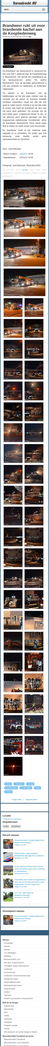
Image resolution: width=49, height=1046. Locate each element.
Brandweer (19, 784)
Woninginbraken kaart (13, 985)
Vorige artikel (16, 799)
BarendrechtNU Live (12, 959)
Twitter (6, 1016)
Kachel (31, 784)
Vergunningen (9, 989)
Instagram (8, 1022)
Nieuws (7, 950)
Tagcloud (7, 995)
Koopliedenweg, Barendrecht (12, 819)
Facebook (8, 1019)
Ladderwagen (26, 788)
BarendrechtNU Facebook (14, 1039)
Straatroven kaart (11, 979)
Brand (9, 784)
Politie (6, 826)
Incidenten (8, 969)
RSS (6, 1012)
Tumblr (7, 1029)
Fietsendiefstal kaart (12, 982)
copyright (25, 170)
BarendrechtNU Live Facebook (16, 1043)
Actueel (7, 946)
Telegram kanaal (10, 1025)
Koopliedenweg (12, 788)
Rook (38, 788)
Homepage (8, 943)
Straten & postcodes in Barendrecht (18, 998)
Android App (9, 1006)
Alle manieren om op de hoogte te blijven (20, 1032)
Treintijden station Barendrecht (16, 966)
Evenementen (9, 972)
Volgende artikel (30, 799)
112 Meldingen (10, 953)
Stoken (9, 792)
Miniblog (7, 956)
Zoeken (7, 992)
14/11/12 (23, 154)
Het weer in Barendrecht (14, 963)
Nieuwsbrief (8, 1009)
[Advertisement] (27, 17)
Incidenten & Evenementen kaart (17, 976)
